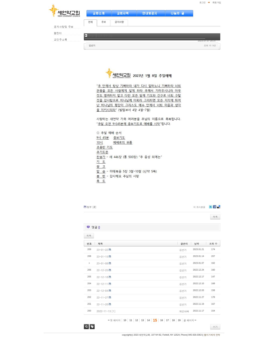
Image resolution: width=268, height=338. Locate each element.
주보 (104, 22)
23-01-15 (102, 256)
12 (136, 320)
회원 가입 (216, 2)
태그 (92, 326)
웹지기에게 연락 (212, 335)
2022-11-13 (104, 311)
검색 (86, 326)
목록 (215, 216)
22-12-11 (102, 283)
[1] (113, 311)
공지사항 (119, 22)
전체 (90, 22)
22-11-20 (102, 304)
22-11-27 (102, 297)
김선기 (92, 45)
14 (148, 320)
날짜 (196, 243)
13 (142, 320)
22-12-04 (102, 290)
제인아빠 (184, 311)
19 (179, 320)
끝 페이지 (190, 320)
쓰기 (215, 326)
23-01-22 (102, 249)
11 (130, 320)
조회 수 (213, 243)
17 (167, 320)
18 (173, 320)
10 (125, 320)
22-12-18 (102, 277)
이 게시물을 (199, 207)
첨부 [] (91, 207)
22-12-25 (102, 270)
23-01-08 (105, 35)
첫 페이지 (114, 320)
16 (161, 320)
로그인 (202, 2)
